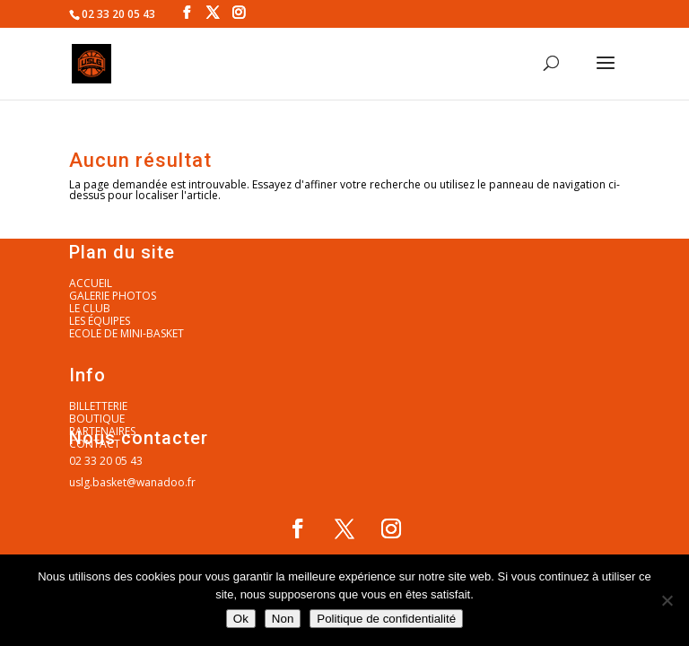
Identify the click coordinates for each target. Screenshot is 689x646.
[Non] (667, 600)
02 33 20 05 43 (106, 460)
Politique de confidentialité (386, 618)
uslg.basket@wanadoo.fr (132, 482)
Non (282, 618)
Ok (241, 618)
